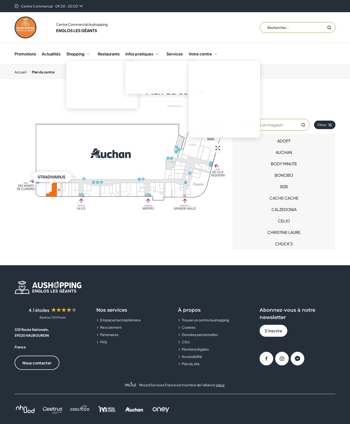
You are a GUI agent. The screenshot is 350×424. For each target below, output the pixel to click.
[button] (88, 53)
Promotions (25, 53)
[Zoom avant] (218, 125)
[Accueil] (22, 72)
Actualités (51, 53)
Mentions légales (195, 349)
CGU (186, 342)
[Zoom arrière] (218, 136)
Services (174, 53)
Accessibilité (192, 356)
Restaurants (109, 53)
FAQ (103, 342)
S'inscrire (273, 330)
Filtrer (324, 125)
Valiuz (220, 385)
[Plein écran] (218, 148)
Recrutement (111, 327)
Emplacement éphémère (120, 320)
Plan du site (191, 364)
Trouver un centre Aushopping (205, 320)
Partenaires (109, 334)
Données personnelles (200, 334)
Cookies (188, 327)
